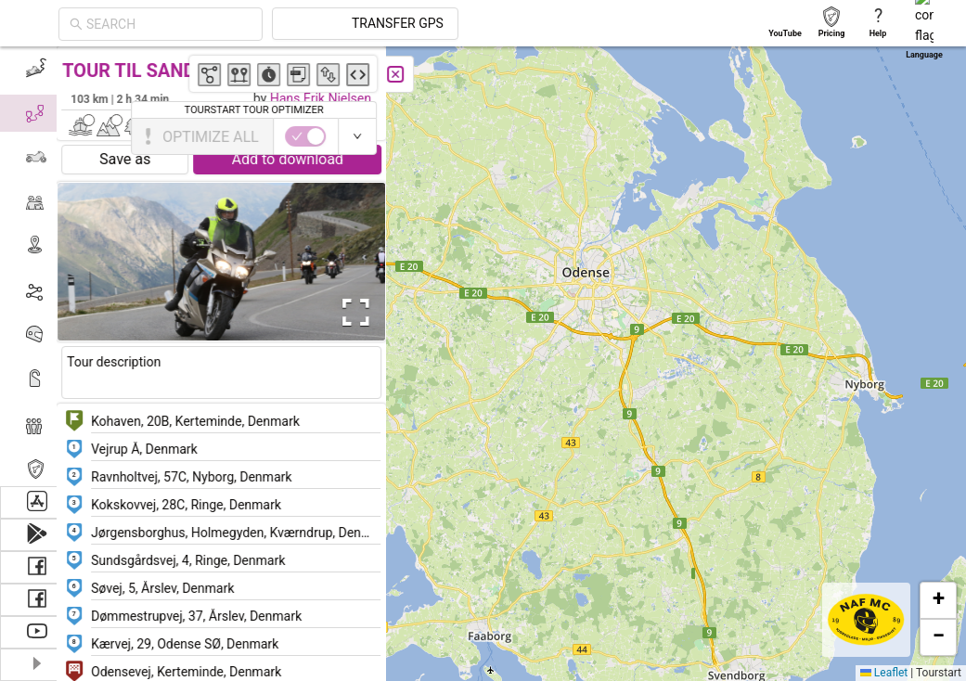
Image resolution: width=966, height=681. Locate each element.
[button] (762, 191)
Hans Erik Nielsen (338, 98)
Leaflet (884, 672)
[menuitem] (36, 68)
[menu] (37, 266)
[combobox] (336, 24)
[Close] (413, 74)
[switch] (885, 136)
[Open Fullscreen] (369, 313)
